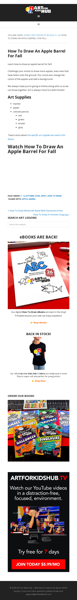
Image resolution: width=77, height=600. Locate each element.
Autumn (30, 196)
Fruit (43, 196)
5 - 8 (22, 196)
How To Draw (55, 196)
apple (25, 199)
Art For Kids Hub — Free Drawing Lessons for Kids (38, 9)
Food (37, 196)
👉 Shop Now (38, 380)
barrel (32, 199)
